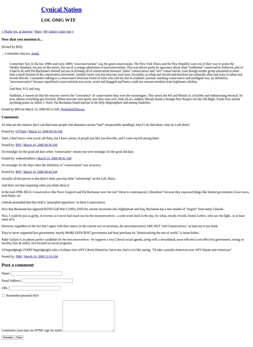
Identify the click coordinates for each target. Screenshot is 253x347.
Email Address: (11, 280)
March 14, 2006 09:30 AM (45, 131)
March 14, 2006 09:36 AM (40, 145)
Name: (6, 273)
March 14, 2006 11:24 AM (41, 256)
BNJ (18, 145)
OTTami (21, 131)
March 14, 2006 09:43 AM (40, 172)
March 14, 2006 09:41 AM (54, 158)
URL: (5, 288)
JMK (19, 256)
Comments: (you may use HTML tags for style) (32, 336)
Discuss (80, 109)
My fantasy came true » (59, 31)
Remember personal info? (20, 295)
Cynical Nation (61, 9)
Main (38, 31)
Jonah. (35, 53)
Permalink (67, 109)
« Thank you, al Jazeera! (17, 31)
